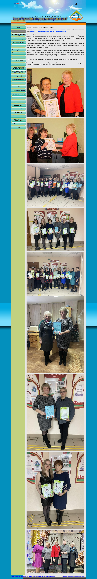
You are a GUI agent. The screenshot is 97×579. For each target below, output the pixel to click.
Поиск (80, 16)
